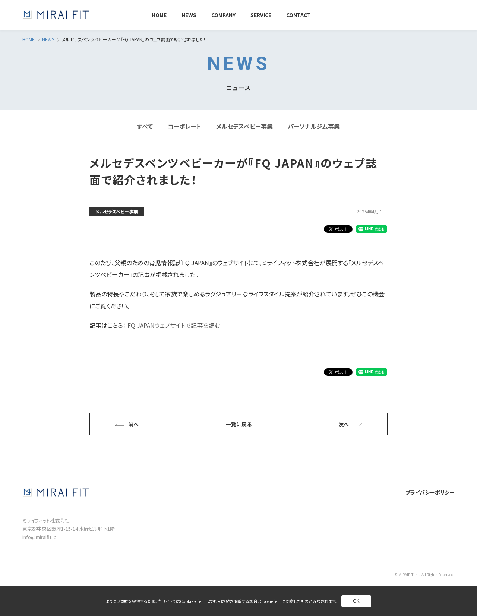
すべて (145, 126)
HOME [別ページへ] (159, 15)
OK (356, 601)
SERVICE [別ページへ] (260, 15)
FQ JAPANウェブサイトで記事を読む (173, 325)
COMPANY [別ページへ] (223, 15)
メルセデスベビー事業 (244, 126)
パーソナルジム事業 (314, 126)
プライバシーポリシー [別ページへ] (430, 492)
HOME (28, 39)
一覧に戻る (239, 424)
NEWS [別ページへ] (188, 15)
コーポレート (184, 126)
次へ (350, 424)
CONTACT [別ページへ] (298, 15)
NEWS (48, 39)
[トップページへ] (55, 15)
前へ (127, 424)
